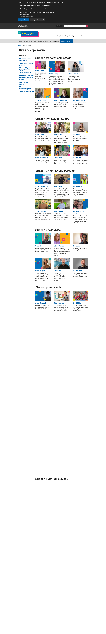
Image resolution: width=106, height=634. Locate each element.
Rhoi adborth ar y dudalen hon (25, 607)
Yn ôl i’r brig (38, 616)
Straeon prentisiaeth (26, 74)
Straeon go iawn (62, 41)
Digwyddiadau (76, 36)
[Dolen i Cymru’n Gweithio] (28, 34)
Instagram (62, 591)
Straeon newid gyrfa (26, 72)
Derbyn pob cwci (23, 20)
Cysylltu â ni (60, 36)
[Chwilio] (87, 26)
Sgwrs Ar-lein (24, 600)
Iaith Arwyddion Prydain (27, 604)
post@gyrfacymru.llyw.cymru (34, 596)
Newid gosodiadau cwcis (38, 20)
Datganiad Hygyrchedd (54, 625)
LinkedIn (83, 591)
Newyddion (68, 36)
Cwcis (19, 625)
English (59, 26)
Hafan (19, 41)
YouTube (62, 595)
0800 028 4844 (29, 591)
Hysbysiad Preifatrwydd (41, 625)
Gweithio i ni (84, 36)
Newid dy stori (51, 41)
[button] (24, 616)
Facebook (72, 591)
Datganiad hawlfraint (27, 625)
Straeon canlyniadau (26, 91)
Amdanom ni (27, 41)
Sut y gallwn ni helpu (38, 41)
